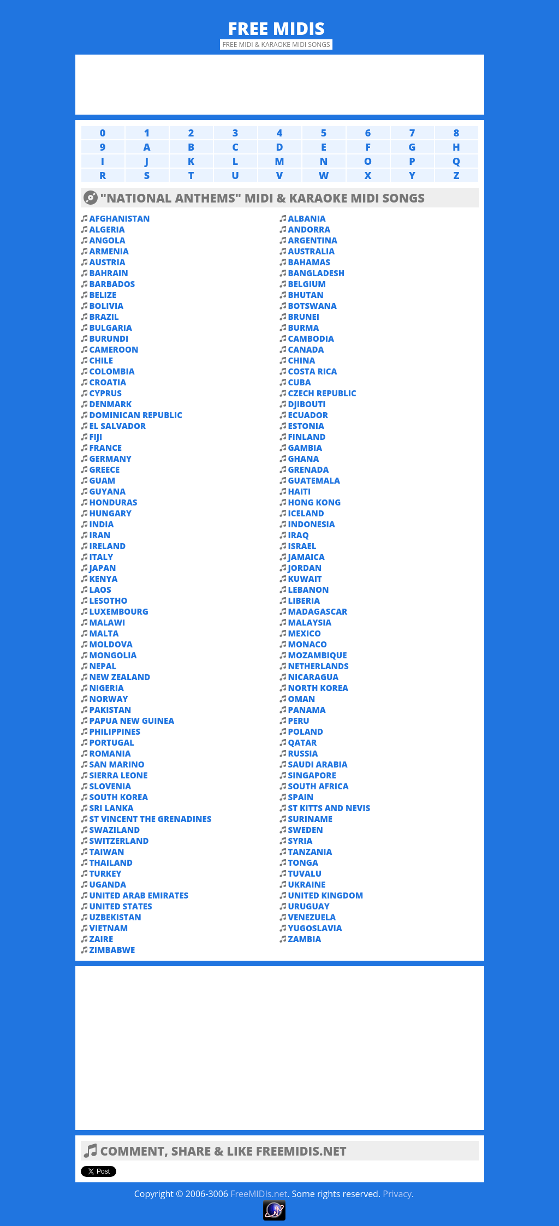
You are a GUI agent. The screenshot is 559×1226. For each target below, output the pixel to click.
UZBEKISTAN (115, 917)
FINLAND (307, 436)
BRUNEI (304, 316)
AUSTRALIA (311, 251)
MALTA (104, 633)
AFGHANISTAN (120, 218)
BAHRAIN (109, 272)
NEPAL (103, 665)
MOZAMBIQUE (317, 655)
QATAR (302, 742)
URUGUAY (309, 906)
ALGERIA (107, 229)
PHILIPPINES (115, 731)
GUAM (103, 480)
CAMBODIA (311, 338)
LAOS (100, 589)
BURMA (303, 327)
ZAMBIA (305, 938)
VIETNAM (109, 928)
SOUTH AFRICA (318, 786)
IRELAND (108, 545)
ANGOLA (108, 240)
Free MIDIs (276, 28)
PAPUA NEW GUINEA (132, 720)
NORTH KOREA (318, 687)
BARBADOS (112, 283)
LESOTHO (109, 600)
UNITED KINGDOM (326, 895)
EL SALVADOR (118, 425)
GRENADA (308, 469)
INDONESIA (311, 524)
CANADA (306, 349)
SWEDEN (305, 829)
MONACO (308, 644)
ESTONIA (306, 425)
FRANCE (106, 447)
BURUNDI (109, 338)
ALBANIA (307, 218)
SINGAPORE (312, 775)
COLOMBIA (112, 371)
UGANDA (108, 884)
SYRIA (300, 840)
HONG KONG (314, 502)
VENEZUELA (312, 917)
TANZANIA (310, 851)
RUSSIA (303, 753)
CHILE (101, 360)
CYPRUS (106, 393)
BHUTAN (306, 294)
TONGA (303, 862)
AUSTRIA (108, 262)
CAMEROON (114, 349)
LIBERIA (304, 600)
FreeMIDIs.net (258, 1194)
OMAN (302, 698)
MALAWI (108, 622)
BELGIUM (307, 283)
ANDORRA (309, 229)
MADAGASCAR (318, 611)
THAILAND (111, 862)
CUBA (299, 382)
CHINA (302, 360)
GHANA (303, 458)
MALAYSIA (310, 622)
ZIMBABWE (112, 949)
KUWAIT (305, 578)
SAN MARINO (117, 764)
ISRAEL (302, 545)
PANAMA (307, 709)
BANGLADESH (316, 272)
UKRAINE (307, 884)
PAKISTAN (111, 709)
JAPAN (103, 567)
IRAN (100, 534)
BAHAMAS (309, 262)
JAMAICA (306, 556)
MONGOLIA (113, 655)
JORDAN (305, 567)
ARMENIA (109, 251)
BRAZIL (104, 316)
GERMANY (111, 458)
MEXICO (305, 633)
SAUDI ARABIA (318, 764)
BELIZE (103, 294)
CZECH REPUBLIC (322, 393)
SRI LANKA (112, 807)
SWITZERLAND (119, 840)
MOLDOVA (111, 644)
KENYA (104, 578)
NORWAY (109, 698)
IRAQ (298, 534)
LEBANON (308, 589)
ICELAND (306, 513)
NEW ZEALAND (120, 676)
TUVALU (305, 873)
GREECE (105, 469)
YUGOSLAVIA (315, 928)
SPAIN (301, 796)
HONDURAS (114, 502)
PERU (299, 720)
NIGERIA (107, 687)
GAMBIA (305, 447)
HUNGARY (111, 513)
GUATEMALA (314, 480)
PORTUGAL (112, 742)
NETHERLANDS (318, 665)
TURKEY (106, 873)
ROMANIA (110, 753)
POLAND (306, 731)
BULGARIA (111, 327)
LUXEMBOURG (119, 611)
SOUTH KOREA (119, 796)
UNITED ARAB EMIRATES (139, 895)
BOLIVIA (107, 305)
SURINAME (310, 818)
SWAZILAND (115, 829)
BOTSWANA (312, 305)
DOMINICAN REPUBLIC (136, 414)
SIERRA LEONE (119, 775)
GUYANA (108, 491)
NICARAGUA (313, 676)
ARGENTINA (312, 240)
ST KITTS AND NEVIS (329, 807)
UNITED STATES (121, 906)
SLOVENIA (111, 786)
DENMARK (111, 403)
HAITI (299, 491)
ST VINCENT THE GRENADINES (151, 818)
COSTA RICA (312, 371)
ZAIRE (102, 938)
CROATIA (108, 382)
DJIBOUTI (307, 403)
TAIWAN (107, 851)
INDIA (102, 524)
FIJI (96, 436)
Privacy (397, 1194)
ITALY (102, 556)
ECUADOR (308, 414)
